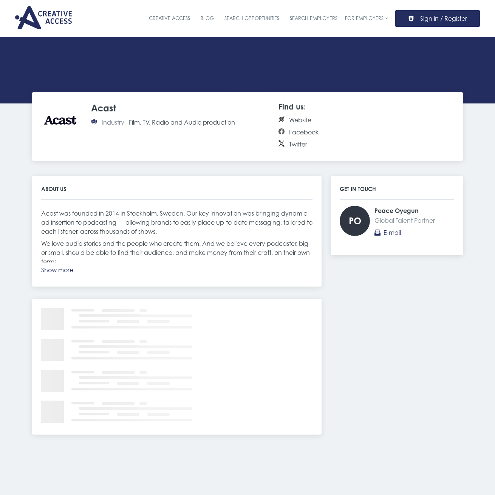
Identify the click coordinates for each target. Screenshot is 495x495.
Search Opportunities (251, 18)
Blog (207, 18)
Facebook (304, 132)
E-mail (392, 232)
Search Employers (313, 18)
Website (300, 120)
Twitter (298, 144)
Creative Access (169, 18)
